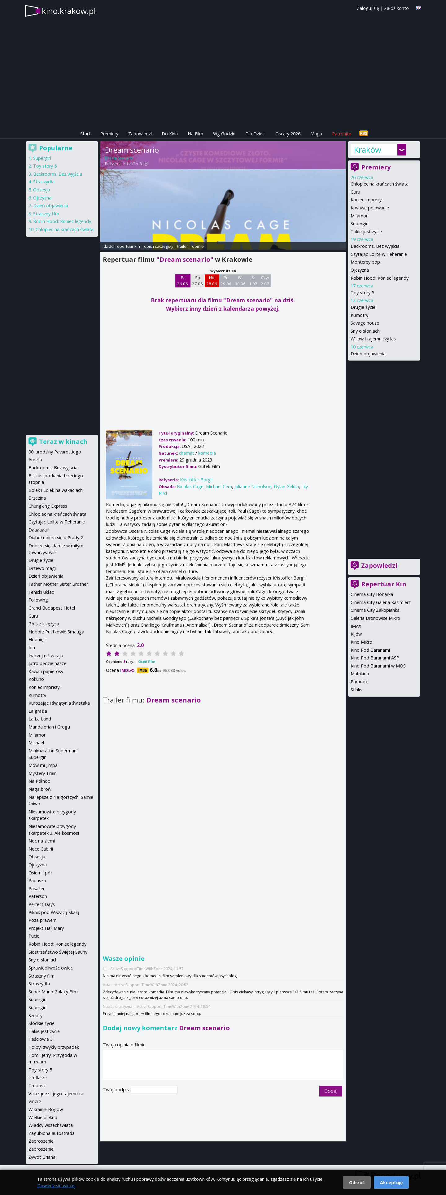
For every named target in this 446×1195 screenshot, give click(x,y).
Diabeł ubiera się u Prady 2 (55, 538)
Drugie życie (363, 307)
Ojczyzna (360, 270)
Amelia (35, 459)
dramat (186, 453)
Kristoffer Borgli (136, 163)
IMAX (356, 626)
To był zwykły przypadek (53, 1047)
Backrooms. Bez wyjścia (375, 246)
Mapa (316, 134)
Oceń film (146, 661)
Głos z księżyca (43, 624)
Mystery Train (42, 773)
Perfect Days (41, 904)
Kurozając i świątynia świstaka (59, 703)
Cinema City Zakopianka (375, 610)
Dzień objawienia (368, 354)
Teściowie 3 (40, 1039)
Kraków (367, 149)
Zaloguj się (368, 8)
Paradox (359, 682)
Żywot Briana (41, 1157)
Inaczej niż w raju (45, 656)
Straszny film (46, 214)
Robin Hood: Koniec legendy (380, 278)
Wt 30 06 (240, 281)
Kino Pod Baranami (370, 650)
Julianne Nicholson (252, 486)
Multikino (360, 673)
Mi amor (359, 216)
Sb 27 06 (197, 281)
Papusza (37, 880)
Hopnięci (37, 639)
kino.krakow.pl (69, 10)
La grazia (37, 711)
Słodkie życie (41, 1023)
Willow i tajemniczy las (373, 339)
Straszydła (44, 182)
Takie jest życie (366, 231)
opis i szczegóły (158, 246)
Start (85, 134)
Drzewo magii (42, 568)
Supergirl (360, 223)
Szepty (35, 1015)
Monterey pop (365, 262)
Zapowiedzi (140, 134)
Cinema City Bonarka (372, 594)
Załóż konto (396, 8)
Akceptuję (391, 1182)
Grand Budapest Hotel (51, 608)
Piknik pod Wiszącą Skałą (53, 912)
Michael (36, 743)
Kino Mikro (361, 642)
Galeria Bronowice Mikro (375, 618)
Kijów (356, 634)
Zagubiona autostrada (51, 1133)
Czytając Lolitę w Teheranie (379, 254)
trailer (182, 246)
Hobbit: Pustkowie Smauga (56, 632)
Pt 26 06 (182, 281)
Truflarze (37, 1077)
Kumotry (359, 315)
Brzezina (37, 498)
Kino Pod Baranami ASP (375, 658)
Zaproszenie (41, 1141)
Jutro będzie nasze (47, 663)
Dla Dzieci (255, 134)
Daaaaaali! (39, 530)
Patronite (341, 134)
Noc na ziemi (41, 841)
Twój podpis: (117, 1089)
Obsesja (41, 190)
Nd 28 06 (211, 281)
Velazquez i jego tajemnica (55, 1094)
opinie (198, 246)
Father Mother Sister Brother (58, 584)
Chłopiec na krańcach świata (380, 184)
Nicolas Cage (190, 486)
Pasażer (36, 888)
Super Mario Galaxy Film (53, 992)
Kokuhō (36, 679)
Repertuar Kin (383, 584)
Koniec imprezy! (367, 200)
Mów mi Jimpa (43, 765)
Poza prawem (42, 920)
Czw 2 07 (265, 281)
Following (38, 600)
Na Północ (39, 781)
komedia (207, 453)
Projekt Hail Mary (46, 928)
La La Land (39, 719)
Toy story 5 (362, 292)
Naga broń (39, 789)
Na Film (195, 134)
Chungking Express (47, 506)
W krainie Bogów (45, 1109)
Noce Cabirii (40, 849)
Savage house (365, 323)
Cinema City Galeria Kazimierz (381, 602)
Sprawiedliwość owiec (50, 968)
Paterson (37, 896)
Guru (355, 192)
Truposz (37, 1085)
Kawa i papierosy (45, 671)
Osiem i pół (40, 873)
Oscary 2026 (287, 134)
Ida (31, 647)
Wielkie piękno (42, 1117)
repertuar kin (128, 246)
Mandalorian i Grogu (49, 727)
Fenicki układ (41, 592)
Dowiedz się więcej (56, 1185)
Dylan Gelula (286, 486)
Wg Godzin (224, 134)
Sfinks (356, 690)
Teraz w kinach (63, 441)
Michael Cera (219, 486)
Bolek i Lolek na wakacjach (55, 490)
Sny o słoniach (365, 331)
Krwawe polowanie (370, 208)
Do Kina (170, 134)
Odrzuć (357, 1182)
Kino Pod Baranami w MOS (378, 666)
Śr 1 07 (253, 281)
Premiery (109, 134)
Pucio (34, 936)
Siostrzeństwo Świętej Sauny (57, 952)
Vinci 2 (35, 1101)
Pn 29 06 (226, 281)
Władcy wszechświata (50, 1125)
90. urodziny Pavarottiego (54, 452)
